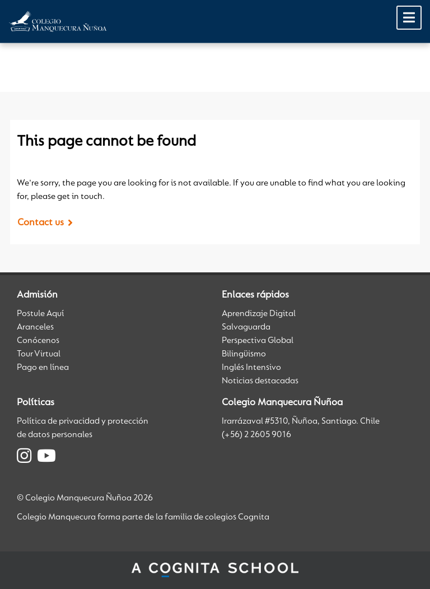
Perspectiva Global (257, 340)
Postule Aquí (40, 313)
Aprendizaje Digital (259, 313)
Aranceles (35, 327)
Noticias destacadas (260, 381)
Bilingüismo (244, 354)
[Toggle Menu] (409, 17)
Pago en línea (43, 367)
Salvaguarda (246, 327)
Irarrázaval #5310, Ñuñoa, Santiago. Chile (301, 421)
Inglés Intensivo (251, 367)
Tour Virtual (38, 354)
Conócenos (38, 340)
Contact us (40, 223)
